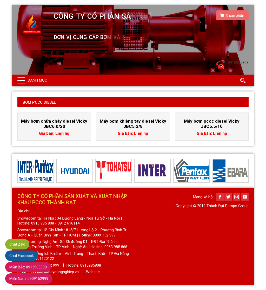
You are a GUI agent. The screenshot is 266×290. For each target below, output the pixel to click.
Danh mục (37, 80)
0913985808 (28, 267)
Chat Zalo (17, 244)
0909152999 (28, 278)
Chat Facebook (21, 256)
